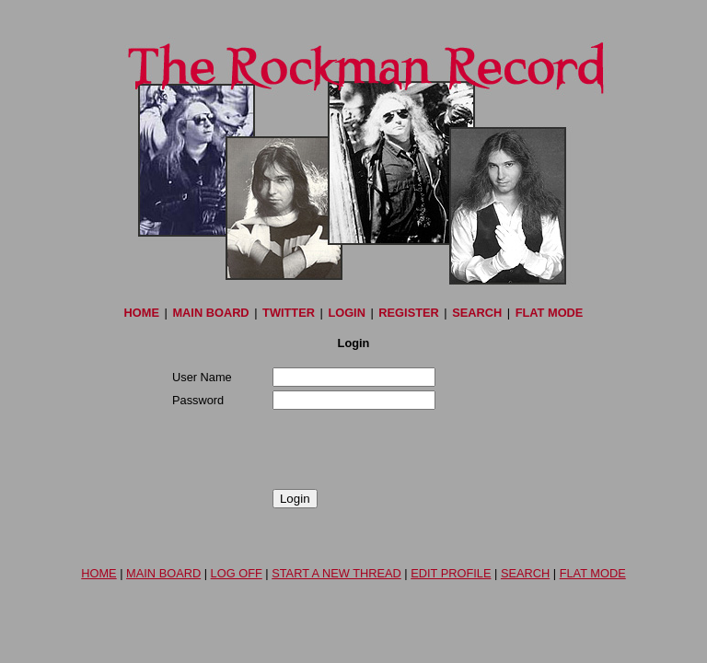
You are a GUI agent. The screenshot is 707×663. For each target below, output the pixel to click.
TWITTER (288, 313)
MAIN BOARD (210, 313)
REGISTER (408, 313)
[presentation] (312, 449)
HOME (141, 313)
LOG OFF (236, 573)
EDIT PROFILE (451, 573)
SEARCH (477, 313)
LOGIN (346, 313)
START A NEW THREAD (336, 573)
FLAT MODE (550, 313)
